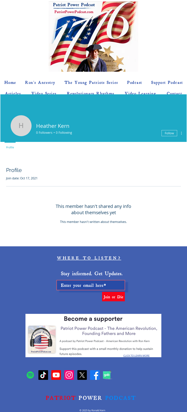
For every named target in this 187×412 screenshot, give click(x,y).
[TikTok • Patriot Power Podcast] (43, 375)
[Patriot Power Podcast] (95, 375)
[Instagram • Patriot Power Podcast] (69, 375)
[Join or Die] (113, 296)
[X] (82, 375)
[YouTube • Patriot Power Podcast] (56, 375)
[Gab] (106, 375)
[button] (177, 46)
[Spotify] (30, 375)
